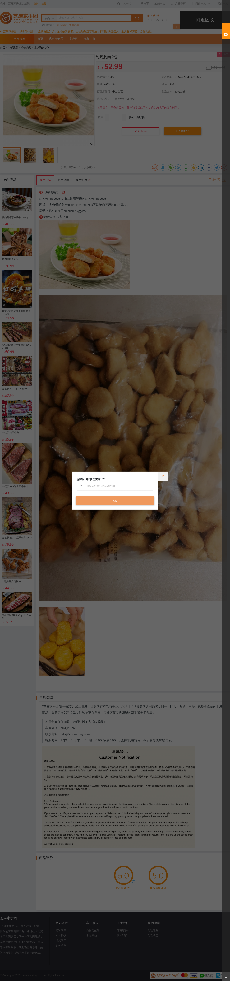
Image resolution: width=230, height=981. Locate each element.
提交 (115, 501)
